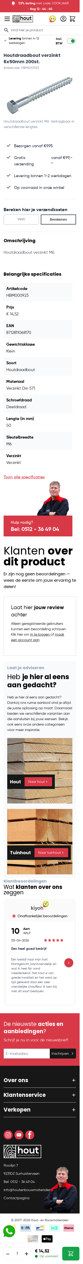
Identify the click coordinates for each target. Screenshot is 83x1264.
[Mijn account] (63, 18)
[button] (40, 1080)
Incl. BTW (59, 41)
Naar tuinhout (51, 852)
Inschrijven (63, 1053)
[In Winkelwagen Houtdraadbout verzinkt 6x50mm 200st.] (70, 1253)
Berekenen (58, 219)
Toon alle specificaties (24, 477)
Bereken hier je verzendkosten (35, 209)
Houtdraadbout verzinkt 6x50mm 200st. (32, 58)
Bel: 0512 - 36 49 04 (35, 529)
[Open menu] (7, 18)
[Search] (6, 30)
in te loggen (40, 634)
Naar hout (38, 781)
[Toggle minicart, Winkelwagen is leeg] (72, 18)
